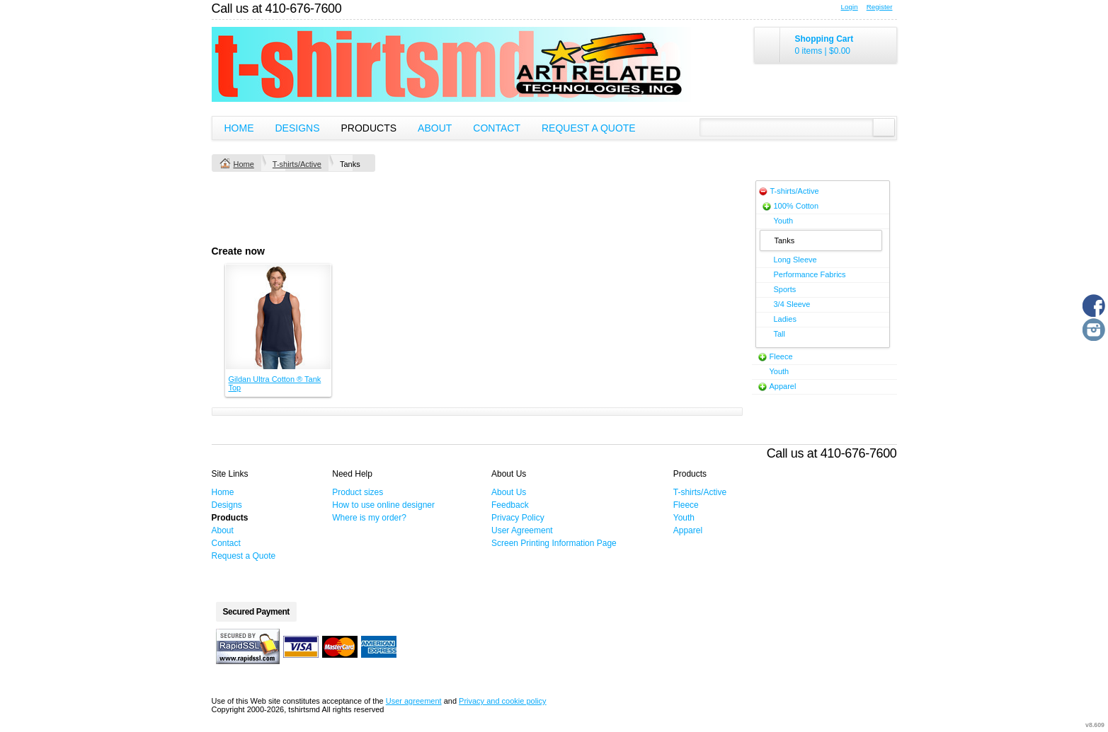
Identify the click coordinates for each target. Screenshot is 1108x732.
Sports (785, 289)
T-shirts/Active (297, 164)
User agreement (414, 701)
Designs (297, 128)
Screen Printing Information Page (554, 543)
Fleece (781, 356)
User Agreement (522, 530)
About (435, 128)
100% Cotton (796, 206)
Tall (780, 334)
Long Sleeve (795, 259)
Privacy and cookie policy (503, 701)
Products (369, 128)
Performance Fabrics (810, 274)
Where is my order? (369, 518)
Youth (784, 220)
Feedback (510, 505)
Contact (496, 128)
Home (239, 128)
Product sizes (357, 492)
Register (880, 7)
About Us (508, 492)
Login (849, 7)
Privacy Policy (517, 518)
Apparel (783, 386)
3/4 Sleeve (792, 304)
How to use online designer (383, 505)
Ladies (785, 319)
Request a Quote (589, 128)
